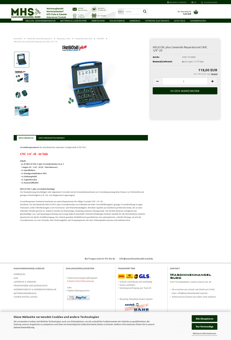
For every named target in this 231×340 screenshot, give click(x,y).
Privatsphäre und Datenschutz (30, 285)
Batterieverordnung (25, 293)
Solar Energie (117, 20)
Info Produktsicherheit (52, 137)
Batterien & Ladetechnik (73, 20)
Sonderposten (198, 20)
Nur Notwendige (204, 326)
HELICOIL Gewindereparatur (41, 20)
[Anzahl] (185, 81)
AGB (16, 278)
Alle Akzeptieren (204, 318)
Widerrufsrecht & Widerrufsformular (35, 289)
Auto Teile (179, 20)
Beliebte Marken (177, 2)
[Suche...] (121, 11)
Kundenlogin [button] (209, 2)
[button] (194, 2)
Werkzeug (135, 20)
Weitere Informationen (204, 333)
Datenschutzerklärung (24, 327)
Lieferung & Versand (25, 281)
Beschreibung (26, 137)
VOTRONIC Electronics (157, 20)
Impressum (19, 274)
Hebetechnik (98, 20)
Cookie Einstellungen (25, 296)
